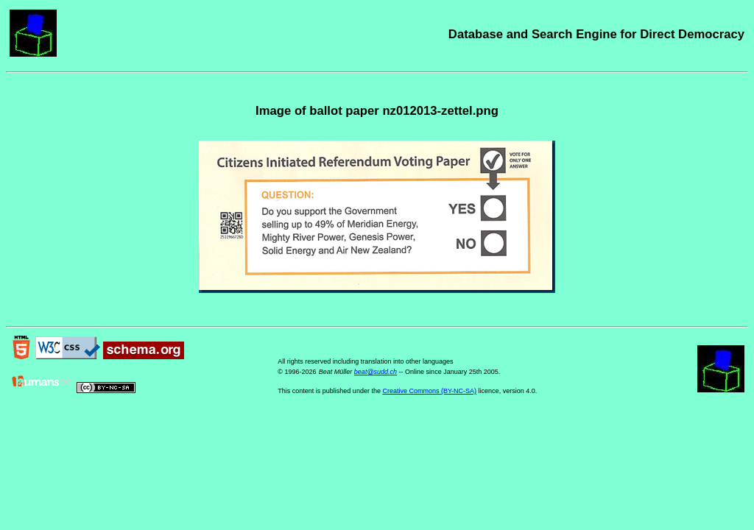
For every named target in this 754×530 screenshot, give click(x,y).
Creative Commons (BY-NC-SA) (429, 391)
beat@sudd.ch (375, 371)
